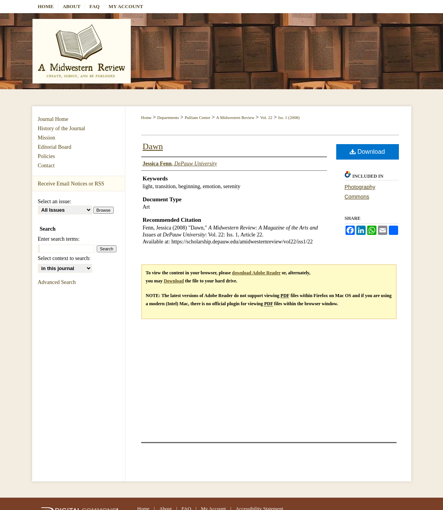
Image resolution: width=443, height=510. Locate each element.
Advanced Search (57, 282)
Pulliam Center (197, 117)
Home (146, 117)
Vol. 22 (266, 117)
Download (367, 151)
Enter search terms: (59, 239)
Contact (46, 165)
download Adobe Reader (256, 272)
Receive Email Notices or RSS (71, 184)
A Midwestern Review (235, 117)
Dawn (153, 146)
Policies (46, 156)
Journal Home (53, 119)
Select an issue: (54, 201)
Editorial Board (55, 147)
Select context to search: (64, 258)
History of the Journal (61, 128)
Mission (46, 138)
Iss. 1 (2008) (288, 117)
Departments (168, 117)
